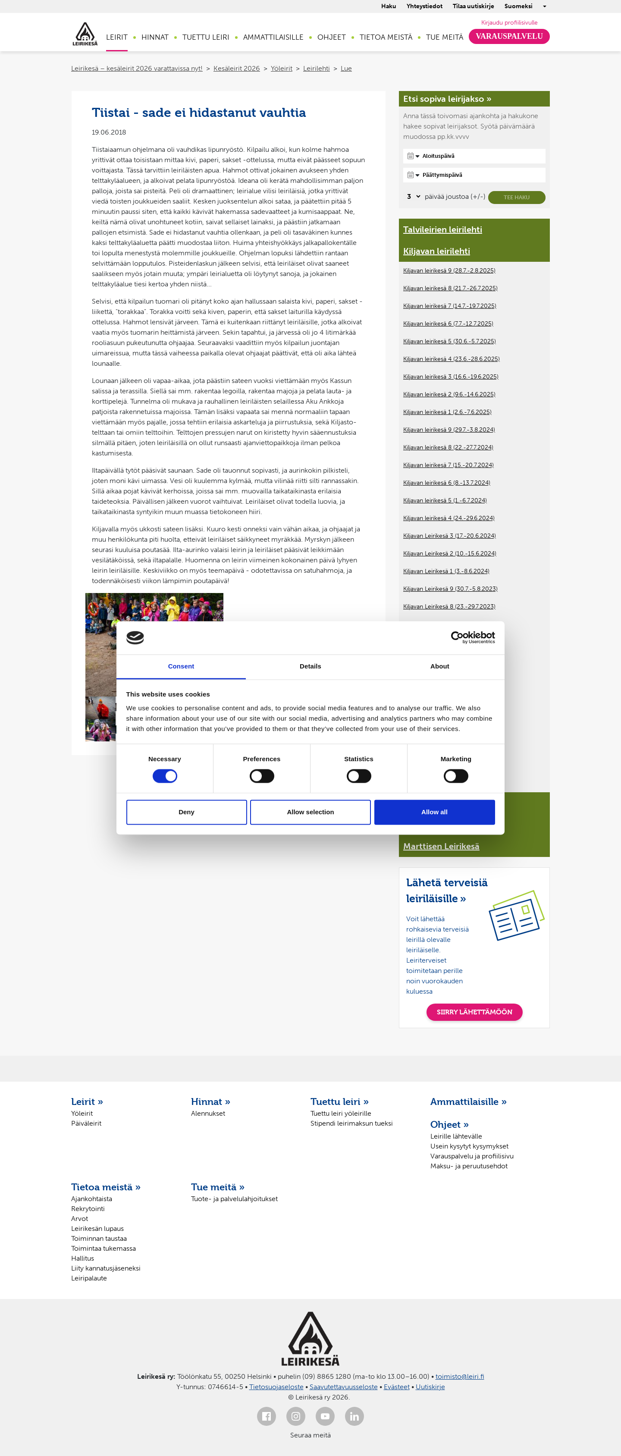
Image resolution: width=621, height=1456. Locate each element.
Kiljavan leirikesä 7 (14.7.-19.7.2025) (449, 306)
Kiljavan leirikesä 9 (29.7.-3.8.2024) (449, 429)
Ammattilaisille (273, 37)
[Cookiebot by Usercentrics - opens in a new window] (457, 637)
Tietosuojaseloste (276, 1387)
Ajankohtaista (91, 1199)
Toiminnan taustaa (99, 1238)
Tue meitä (444, 37)
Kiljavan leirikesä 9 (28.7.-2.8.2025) (449, 270)
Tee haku (517, 197)
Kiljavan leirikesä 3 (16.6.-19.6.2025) (451, 376)
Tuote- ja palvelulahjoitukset (234, 1199)
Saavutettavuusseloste (344, 1387)
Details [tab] (310, 666)
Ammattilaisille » (468, 1101)
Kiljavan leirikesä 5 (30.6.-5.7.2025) (449, 341)
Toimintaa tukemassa (103, 1248)
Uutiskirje (430, 1387)
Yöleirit (281, 68)
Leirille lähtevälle (456, 1136)
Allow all (434, 812)
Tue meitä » (218, 1186)
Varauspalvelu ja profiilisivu (472, 1156)
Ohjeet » (449, 1124)
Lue (346, 68)
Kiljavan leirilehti (436, 251)
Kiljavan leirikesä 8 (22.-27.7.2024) (448, 447)
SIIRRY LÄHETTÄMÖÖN (474, 1012)
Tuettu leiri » (339, 1101)
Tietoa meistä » (106, 1186)
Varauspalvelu (509, 36)
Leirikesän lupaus (97, 1228)
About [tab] (439, 666)
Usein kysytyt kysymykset (469, 1146)
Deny (186, 812)
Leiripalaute (89, 1278)
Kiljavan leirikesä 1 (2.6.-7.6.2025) (447, 412)
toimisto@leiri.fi (460, 1376)
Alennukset (208, 1113)
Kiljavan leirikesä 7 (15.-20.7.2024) (448, 465)
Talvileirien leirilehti (442, 229)
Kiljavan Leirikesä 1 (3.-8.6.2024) (446, 571)
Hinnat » (211, 1101)
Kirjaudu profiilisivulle (509, 22)
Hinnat (155, 37)
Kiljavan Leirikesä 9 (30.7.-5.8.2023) (450, 589)
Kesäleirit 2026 (236, 68)
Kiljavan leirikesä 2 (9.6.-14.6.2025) (449, 394)
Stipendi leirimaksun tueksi (351, 1123)
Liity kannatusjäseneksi (106, 1268)
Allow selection (310, 812)
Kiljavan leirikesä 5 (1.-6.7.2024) (445, 500)
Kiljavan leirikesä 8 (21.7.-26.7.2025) (450, 288)
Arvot (79, 1218)
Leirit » (87, 1101)
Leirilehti (316, 68)
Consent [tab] (181, 666)
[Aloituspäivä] (474, 156)
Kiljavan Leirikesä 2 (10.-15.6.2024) (449, 553)
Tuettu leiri (205, 37)
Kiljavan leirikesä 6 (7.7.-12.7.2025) (448, 323)
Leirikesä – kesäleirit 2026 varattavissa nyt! (137, 68)
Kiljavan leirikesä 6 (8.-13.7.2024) (446, 482)
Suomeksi (519, 6)
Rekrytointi (88, 1209)
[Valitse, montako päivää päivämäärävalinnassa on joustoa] (412, 196)
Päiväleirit (86, 1123)
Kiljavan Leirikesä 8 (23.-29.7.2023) (449, 606)
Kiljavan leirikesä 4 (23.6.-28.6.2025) (451, 359)
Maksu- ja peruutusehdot (469, 1166)
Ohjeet (331, 37)
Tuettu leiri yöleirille (340, 1113)
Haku (388, 6)
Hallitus (82, 1258)
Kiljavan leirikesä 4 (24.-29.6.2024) (449, 518)
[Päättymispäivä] (474, 175)
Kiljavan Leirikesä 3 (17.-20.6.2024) (449, 536)
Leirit (117, 37)
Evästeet (397, 1387)
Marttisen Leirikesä (441, 846)
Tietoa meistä (386, 37)
